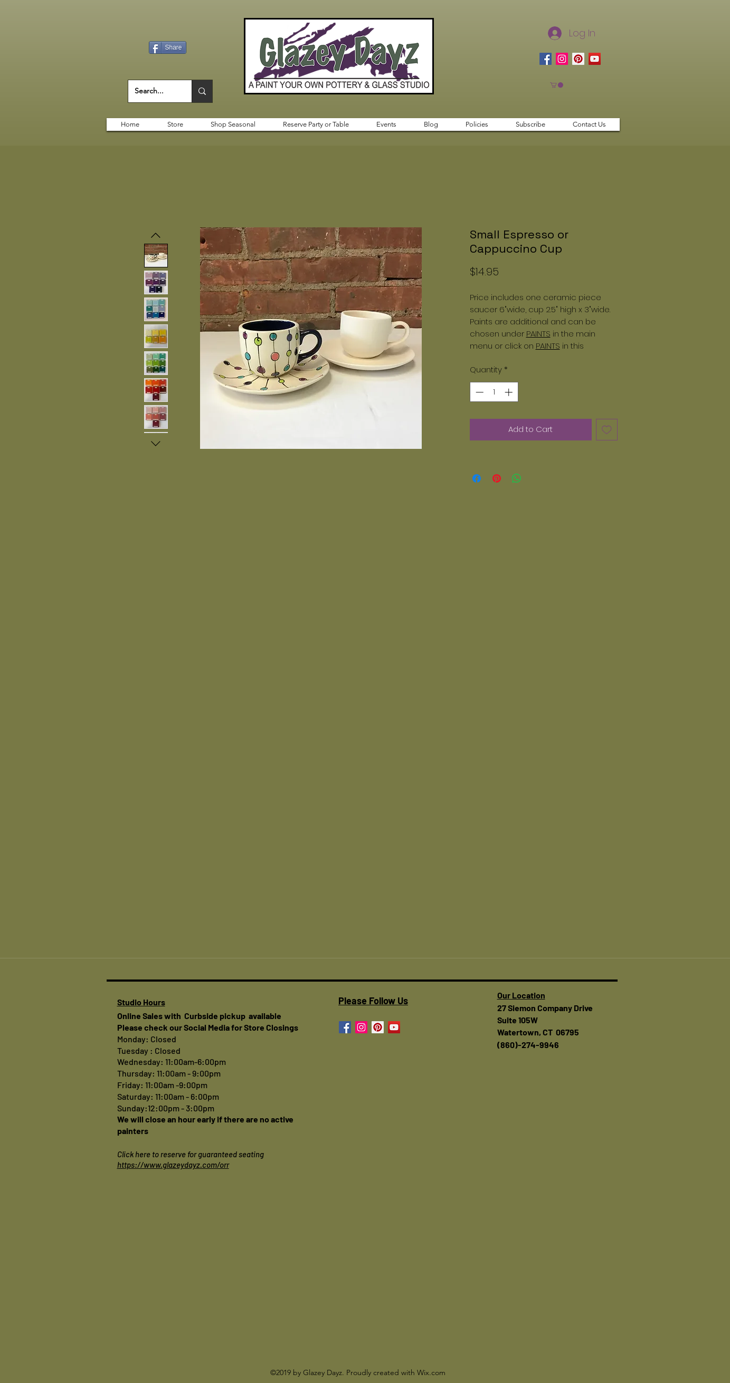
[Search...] (152, 91)
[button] (556, 85)
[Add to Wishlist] (607, 429)
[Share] (167, 47)
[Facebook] (545, 59)
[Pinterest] (578, 59)
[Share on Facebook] (476, 478)
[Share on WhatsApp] (516, 478)
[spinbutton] (494, 392)
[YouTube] (595, 59)
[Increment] (510, 392)
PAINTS (538, 333)
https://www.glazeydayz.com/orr (173, 1164)
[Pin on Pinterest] (496, 478)
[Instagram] (562, 59)
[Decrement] (478, 392)
